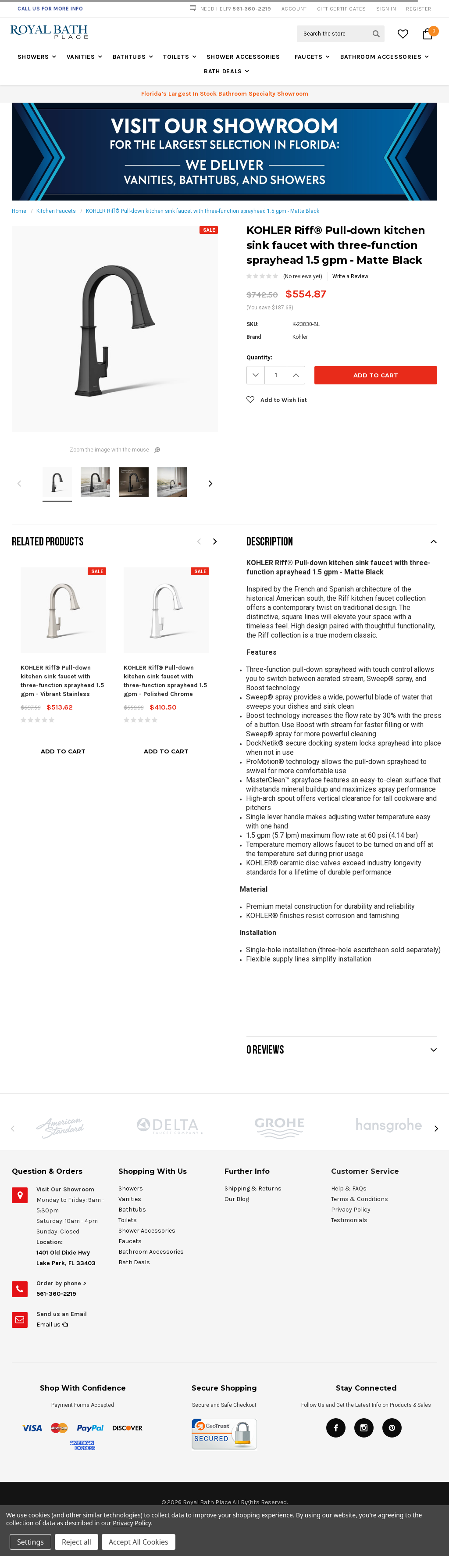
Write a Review (350, 276)
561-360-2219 (56, 1294)
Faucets (309, 57)
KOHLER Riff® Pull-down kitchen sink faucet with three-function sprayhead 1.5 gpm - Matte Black (202, 211)
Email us (52, 1324)
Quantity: (259, 357)
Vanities (81, 57)
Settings (30, 1542)
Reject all (76, 1542)
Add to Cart (63, 751)
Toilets (176, 57)
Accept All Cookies (138, 1542)
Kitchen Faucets (56, 211)
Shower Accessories (243, 57)
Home (19, 211)
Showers (33, 57)
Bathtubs (129, 57)
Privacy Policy (132, 1523)
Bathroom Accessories (381, 57)
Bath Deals (223, 71)
